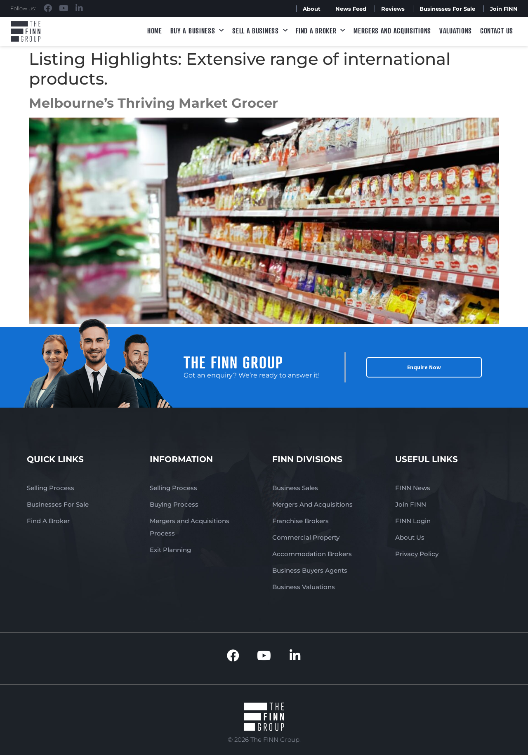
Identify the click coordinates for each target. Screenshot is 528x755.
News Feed (350, 8)
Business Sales (295, 488)
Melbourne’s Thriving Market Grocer (153, 103)
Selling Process (50, 488)
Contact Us (496, 30)
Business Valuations (303, 587)
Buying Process (174, 504)
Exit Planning (170, 550)
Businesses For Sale (447, 8)
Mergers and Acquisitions (392, 30)
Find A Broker (320, 31)
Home (154, 30)
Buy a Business (197, 31)
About (312, 8)
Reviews (393, 8)
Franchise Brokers (300, 521)
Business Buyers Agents (309, 570)
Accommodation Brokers (312, 554)
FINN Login (413, 521)
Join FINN (504, 8)
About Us (409, 537)
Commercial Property (305, 537)
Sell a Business (260, 31)
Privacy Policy (416, 554)
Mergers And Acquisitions (312, 504)
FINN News (412, 488)
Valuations (455, 30)
